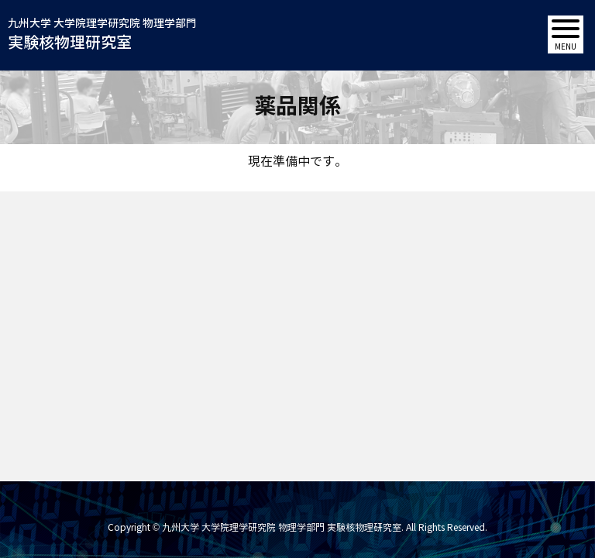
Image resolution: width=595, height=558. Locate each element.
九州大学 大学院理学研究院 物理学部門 (102, 35)
